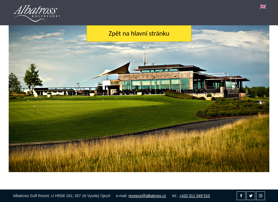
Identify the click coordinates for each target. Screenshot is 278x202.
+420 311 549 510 (194, 196)
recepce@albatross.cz (147, 196)
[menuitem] (263, 6)
